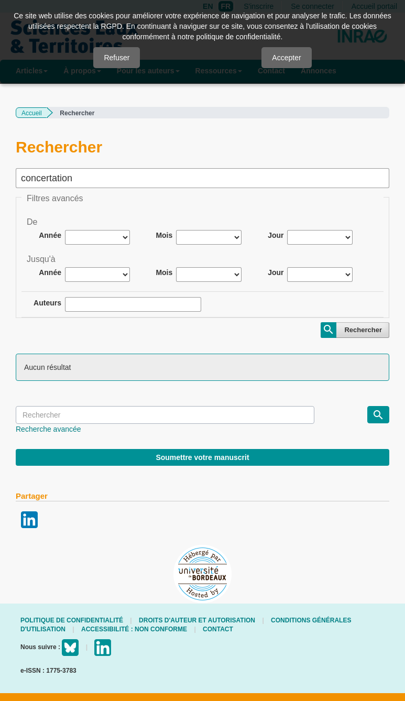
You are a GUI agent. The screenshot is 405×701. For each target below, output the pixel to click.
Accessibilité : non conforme (134, 629)
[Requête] (165, 415)
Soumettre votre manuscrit (202, 457)
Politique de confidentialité (71, 620)
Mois (164, 235)
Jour (275, 235)
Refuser (116, 57)
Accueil (31, 113)
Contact (218, 629)
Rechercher (363, 330)
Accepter (286, 57)
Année (50, 235)
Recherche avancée (48, 429)
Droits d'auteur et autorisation (197, 620)
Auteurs (47, 303)
